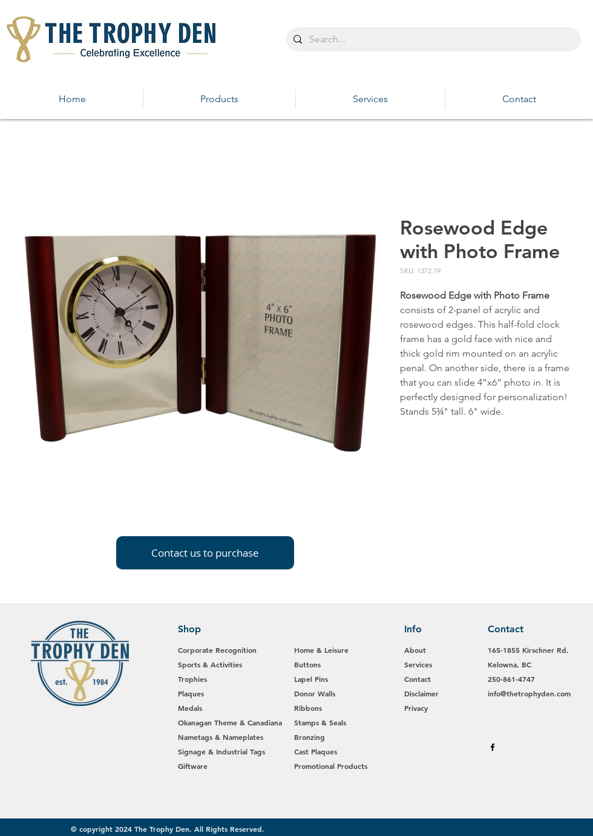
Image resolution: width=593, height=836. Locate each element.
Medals (190, 708)
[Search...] (432, 39)
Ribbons (308, 708)
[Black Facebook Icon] (492, 747)
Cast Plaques (315, 751)
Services (418, 664)
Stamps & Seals (320, 722)
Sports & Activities (210, 664)
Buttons (307, 664)
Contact (417, 679)
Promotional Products (330, 766)
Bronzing (309, 737)
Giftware (193, 766)
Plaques (191, 693)
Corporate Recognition (218, 650)
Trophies (192, 679)
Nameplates (243, 737)
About (415, 650)
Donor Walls (314, 693)
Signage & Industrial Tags (221, 751)
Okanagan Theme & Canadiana (230, 722)
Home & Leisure (321, 650)
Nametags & (200, 737)
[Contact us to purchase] (205, 552)
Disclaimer (421, 693)
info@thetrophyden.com (529, 693)
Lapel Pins (311, 679)
